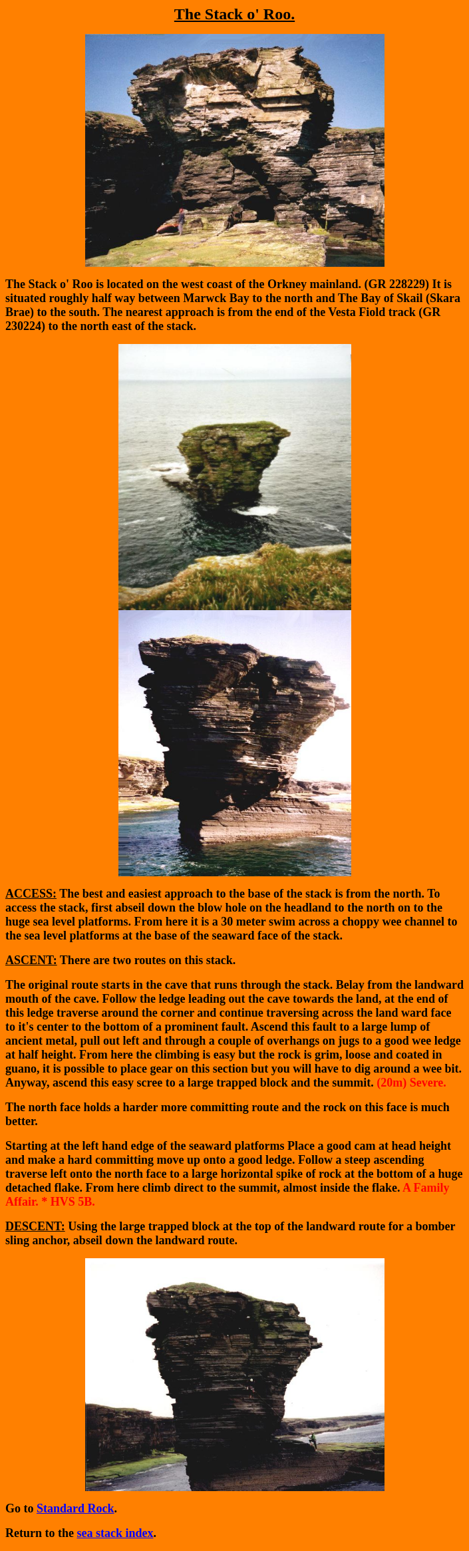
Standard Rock (75, 1508)
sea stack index (115, 1533)
